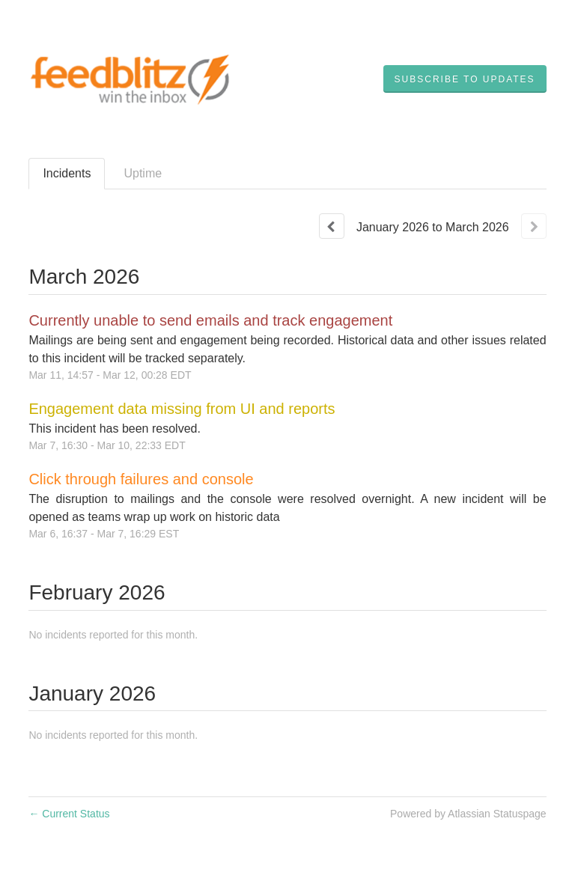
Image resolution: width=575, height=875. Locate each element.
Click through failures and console (140, 479)
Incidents (67, 173)
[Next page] (534, 226)
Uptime (143, 173)
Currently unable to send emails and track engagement (210, 320)
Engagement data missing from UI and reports (181, 408)
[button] (465, 79)
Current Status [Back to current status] (68, 814)
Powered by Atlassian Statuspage (468, 814)
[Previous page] (331, 226)
